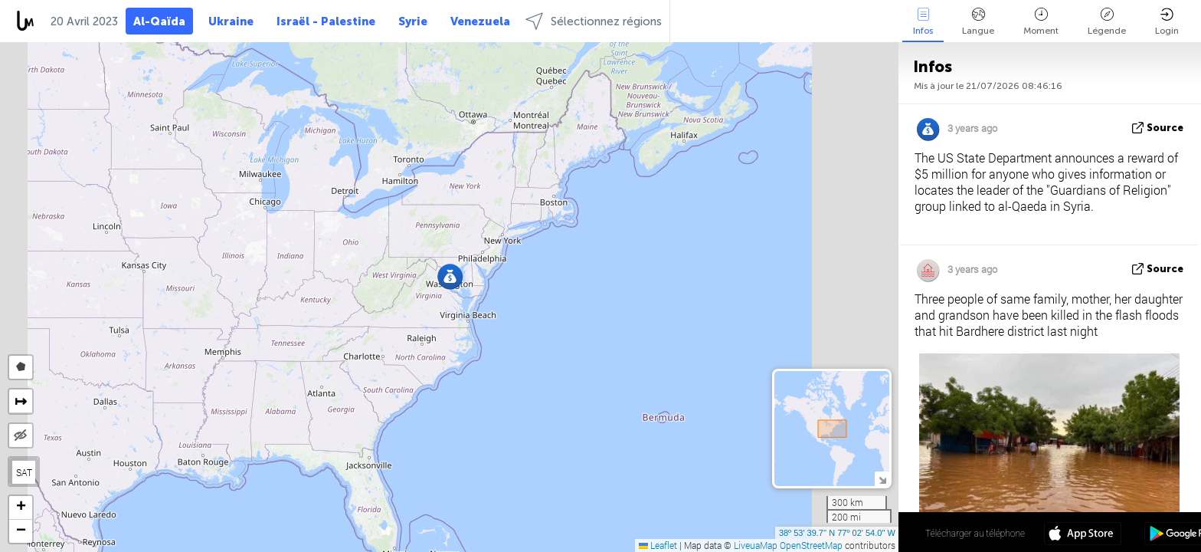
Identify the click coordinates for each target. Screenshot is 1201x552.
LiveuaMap (755, 545)
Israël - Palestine (326, 21)
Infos (923, 22)
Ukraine (231, 21)
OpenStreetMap (811, 545)
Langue (978, 22)
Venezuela (480, 21)
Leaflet (658, 545)
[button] (450, 276)
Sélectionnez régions (593, 21)
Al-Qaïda (159, 21)
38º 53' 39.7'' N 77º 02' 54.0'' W (837, 532)
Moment (1041, 22)
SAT (24, 472)
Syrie (412, 21)
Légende (1107, 22)
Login (1167, 22)
